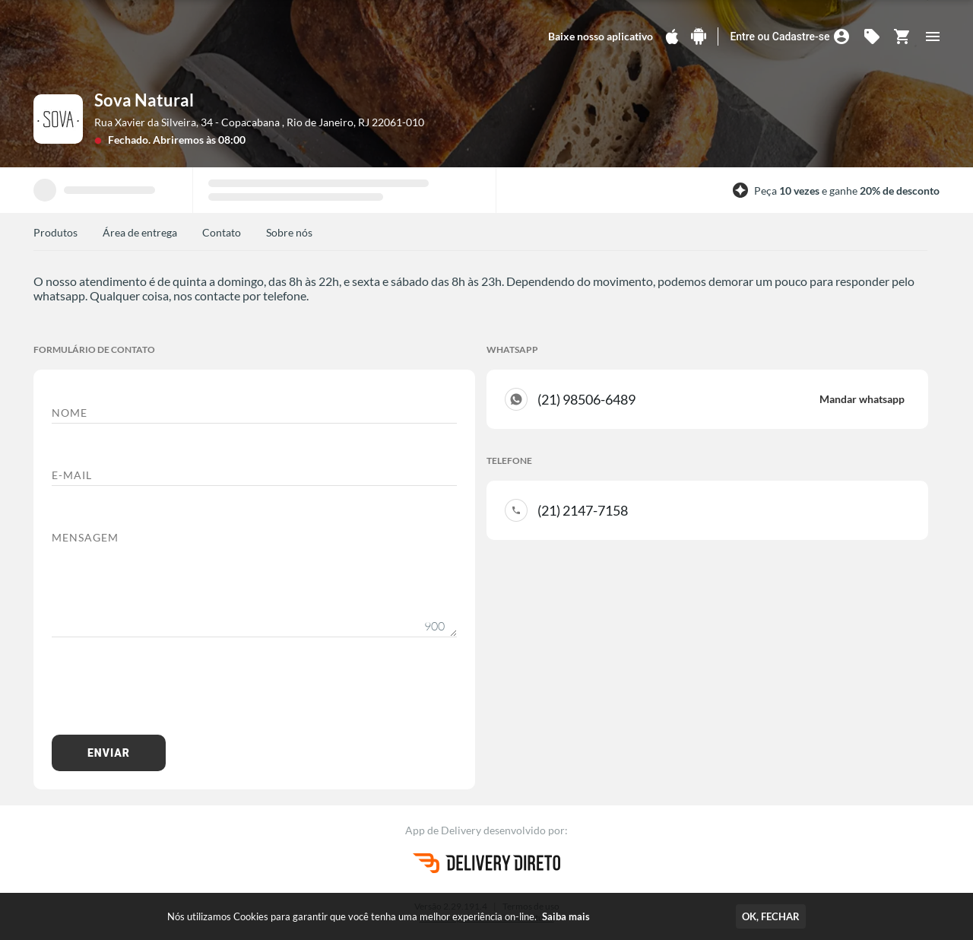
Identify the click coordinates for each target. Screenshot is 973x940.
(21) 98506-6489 (721, 399)
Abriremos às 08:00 (199, 139)
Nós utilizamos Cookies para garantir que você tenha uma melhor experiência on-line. (378, 916)
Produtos (55, 232)
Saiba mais (566, 916)
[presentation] (167, 693)
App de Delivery (444, 830)
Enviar (108, 753)
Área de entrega (140, 232)
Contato (221, 232)
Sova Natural (144, 100)
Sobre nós (289, 232)
